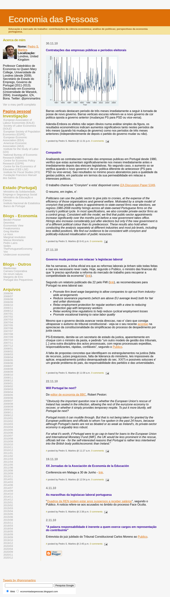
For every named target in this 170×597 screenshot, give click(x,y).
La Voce (8, 234)
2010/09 (8, 441)
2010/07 (8, 435)
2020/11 (8, 554)
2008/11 (8, 377)
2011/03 (8, 458)
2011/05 (8, 464)
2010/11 (8, 447)
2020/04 (8, 548)
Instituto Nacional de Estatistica (21, 203)
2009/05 (8, 395)
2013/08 (8, 470)
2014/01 (8, 479)
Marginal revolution (14, 237)
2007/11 (8, 342)
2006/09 (8, 302)
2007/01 (8, 313)
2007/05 (8, 325)
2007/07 (8, 331)
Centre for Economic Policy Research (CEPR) (19, 162)
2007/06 (8, 328)
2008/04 (8, 357)
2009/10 (8, 409)
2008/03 (8, 354)
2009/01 (8, 383)
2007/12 (8, 345)
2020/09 (8, 551)
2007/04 (8, 322)
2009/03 (8, 389)
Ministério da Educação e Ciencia (18, 199)
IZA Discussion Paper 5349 (137, 185)
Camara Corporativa (15, 271)
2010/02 (8, 421)
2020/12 (8, 557)
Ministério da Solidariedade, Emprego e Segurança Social (20, 193)
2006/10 (8, 305)
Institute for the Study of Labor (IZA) (21, 150)
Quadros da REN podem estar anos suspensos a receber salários (89, 501)
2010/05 (8, 429)
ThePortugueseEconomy (17, 248)
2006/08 (8, 299)
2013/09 (8, 473)
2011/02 (8, 456)
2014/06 (8, 485)
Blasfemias (9, 268)
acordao (143, 324)
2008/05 (8, 360)
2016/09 (8, 534)
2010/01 (8, 418)
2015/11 (8, 522)
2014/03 (8, 482)
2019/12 (8, 543)
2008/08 (8, 368)
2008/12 (8, 380)
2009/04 (8, 392)
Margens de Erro (13, 276)
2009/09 (8, 406)
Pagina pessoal (17, 111)
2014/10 (8, 493)
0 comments (97, 141)
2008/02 (8, 351)
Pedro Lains (10, 243)
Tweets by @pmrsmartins (19, 580)
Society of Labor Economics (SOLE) (19, 127)
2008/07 (8, 366)
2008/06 (8, 363)
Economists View (13, 225)
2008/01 (8, 348)
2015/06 (8, 517)
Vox (5, 251)
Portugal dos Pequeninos (18, 279)
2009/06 (8, 397)
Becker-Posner (12, 219)
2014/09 (8, 490)
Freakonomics (11, 228)
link (88, 275)
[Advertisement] (103, 573)
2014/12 (8, 499)
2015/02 (8, 505)
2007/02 (8, 316)
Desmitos (8, 222)
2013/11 (8, 476)
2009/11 (8, 412)
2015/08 (8, 519)
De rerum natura (13, 274)
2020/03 (8, 546)
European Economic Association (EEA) (15, 139)
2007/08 (8, 334)
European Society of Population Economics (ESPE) (21, 133)
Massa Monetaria (13, 240)
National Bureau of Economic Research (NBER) (20, 156)
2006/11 (8, 307)
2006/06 (8, 293)
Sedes (7, 245)
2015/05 (8, 514)
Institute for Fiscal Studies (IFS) (21, 172)
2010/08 (8, 438)
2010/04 (8, 427)
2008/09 (8, 371)
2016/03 (8, 525)
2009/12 (8, 415)
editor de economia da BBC (68, 394)
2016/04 (8, 528)
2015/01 (8, 502)
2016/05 (8, 531)
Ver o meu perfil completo (19, 104)
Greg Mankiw (11, 231)
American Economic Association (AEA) (15, 145)
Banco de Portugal (14, 206)
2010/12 (8, 450)
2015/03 (8, 508)
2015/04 (8, 511)
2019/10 (8, 540)
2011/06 (8, 467)
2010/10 (8, 444)
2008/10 (8, 374)
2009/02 (8, 386)
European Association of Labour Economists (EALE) (19, 121)
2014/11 (8, 496)
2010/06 (8, 432)
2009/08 (8, 403)
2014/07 (8, 487)
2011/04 (8, 461)
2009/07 (8, 400)
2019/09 (8, 537)
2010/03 (8, 424)
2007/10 (8, 339)
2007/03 (8, 319)
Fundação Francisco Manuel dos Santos (20, 176)
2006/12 (8, 310)
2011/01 (8, 453)
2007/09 (8, 337)
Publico (117, 346)
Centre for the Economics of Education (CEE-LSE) (19, 168)
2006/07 (8, 296)
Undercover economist (16, 254)
